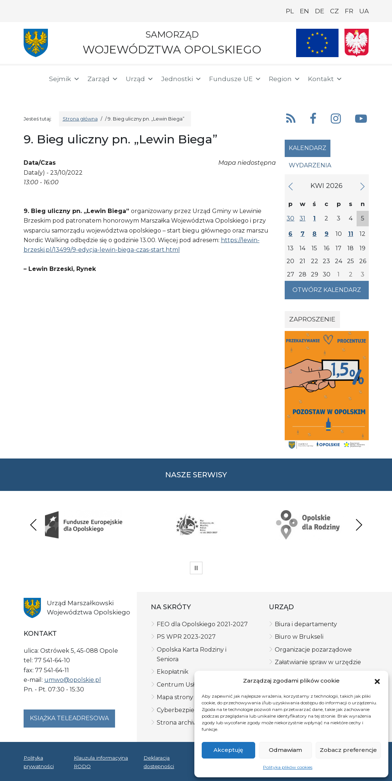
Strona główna (80, 119)
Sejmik (64, 79)
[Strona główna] (32, 80)
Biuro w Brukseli (299, 636)
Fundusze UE (235, 79)
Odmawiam (285, 749)
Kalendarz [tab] (307, 147)
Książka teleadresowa (69, 718)
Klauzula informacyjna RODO (101, 762)
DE (319, 11)
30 (290, 218)
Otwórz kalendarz (326, 289)
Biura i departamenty (306, 624)
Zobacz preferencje (348, 749)
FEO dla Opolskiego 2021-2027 (202, 624)
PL (290, 11)
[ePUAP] (56, 92)
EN (304, 11)
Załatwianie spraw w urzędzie (318, 662)
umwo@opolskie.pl (72, 679)
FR (349, 11)
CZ (334, 11)
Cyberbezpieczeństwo (190, 710)
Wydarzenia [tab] (310, 165)
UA (364, 11)
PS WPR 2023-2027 (186, 636)
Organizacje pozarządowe (313, 649)
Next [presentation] (358, 524)
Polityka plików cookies (287, 767)
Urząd (140, 79)
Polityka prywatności (39, 762)
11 (350, 233)
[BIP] (32, 93)
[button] (377, 680)
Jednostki (181, 79)
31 (302, 218)
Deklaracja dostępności (158, 762)
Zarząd (102, 79)
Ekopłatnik (172, 671)
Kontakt (325, 79)
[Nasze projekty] (317, 43)
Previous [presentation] (33, 524)
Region (285, 79)
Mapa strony (175, 697)
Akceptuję (228, 749)
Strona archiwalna (183, 722)
